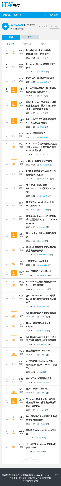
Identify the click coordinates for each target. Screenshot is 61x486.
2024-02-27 (30, 96)
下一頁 (35, 459)
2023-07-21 (30, 165)
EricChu (42, 355)
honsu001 (43, 210)
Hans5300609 (44, 179)
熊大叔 (42, 154)
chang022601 (44, 165)
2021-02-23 (30, 382)
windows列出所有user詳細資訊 (41, 312)
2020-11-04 (30, 424)
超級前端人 (43, 275)
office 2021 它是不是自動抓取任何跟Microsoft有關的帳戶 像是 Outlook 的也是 (41, 147)
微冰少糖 (42, 331)
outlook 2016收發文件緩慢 (39, 160)
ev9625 (42, 424)
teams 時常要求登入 (36, 133)
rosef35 (42, 227)
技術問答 (7, 14)
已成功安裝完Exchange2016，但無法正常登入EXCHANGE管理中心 (41, 364)
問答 (11, 37)
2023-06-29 (30, 196)
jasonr (41, 241)
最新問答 (10, 44)
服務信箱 (22, 478)
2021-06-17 (30, 372)
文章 (30, 37)
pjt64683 (43, 306)
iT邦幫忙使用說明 (30, 481)
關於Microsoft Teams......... (38, 388)
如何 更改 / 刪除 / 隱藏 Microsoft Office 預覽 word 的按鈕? (41, 188)
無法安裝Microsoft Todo (38, 350)
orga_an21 (43, 265)
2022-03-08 (30, 289)
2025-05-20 (30, 72)
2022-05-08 (30, 275)
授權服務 (13, 478)
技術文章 (17, 14)
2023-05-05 (30, 227)
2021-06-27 (30, 355)
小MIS (41, 96)
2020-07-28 (30, 451)
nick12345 (43, 196)
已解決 (43, 44)
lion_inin (42, 382)
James (41, 410)
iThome (46, 475)
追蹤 (54, 26)
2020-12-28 (30, 410)
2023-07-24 (30, 154)
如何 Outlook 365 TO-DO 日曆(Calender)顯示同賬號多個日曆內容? (41, 299)
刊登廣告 (54, 475)
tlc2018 (42, 72)
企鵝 (41, 451)
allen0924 (43, 137)
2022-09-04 (30, 255)
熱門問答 (27, 44)
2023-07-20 (30, 179)
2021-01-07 (30, 393)
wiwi (41, 372)
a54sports (43, 289)
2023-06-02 (30, 210)
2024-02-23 (30, 113)
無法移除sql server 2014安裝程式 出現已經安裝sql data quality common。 (41, 219)
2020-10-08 (30, 438)
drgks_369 (43, 82)
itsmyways (43, 344)
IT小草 (42, 58)
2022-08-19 (30, 265)
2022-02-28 (30, 306)
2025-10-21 (30, 58)
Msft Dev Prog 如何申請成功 (40, 78)
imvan (41, 438)
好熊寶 (42, 127)
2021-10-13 (30, 317)
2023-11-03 (30, 137)
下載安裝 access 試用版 (37, 261)
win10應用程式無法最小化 (38, 271)
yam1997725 (44, 255)
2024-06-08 (30, 82)
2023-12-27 (30, 127)
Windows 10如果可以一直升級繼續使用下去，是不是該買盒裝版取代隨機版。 (41, 402)
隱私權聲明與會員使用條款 (39, 478)
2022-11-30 (30, 241)
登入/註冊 (53, 14)
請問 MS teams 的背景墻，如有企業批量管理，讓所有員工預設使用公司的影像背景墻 (41, 105)
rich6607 (42, 317)
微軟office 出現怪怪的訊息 (39, 378)
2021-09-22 (30, 331)
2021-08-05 (30, 344)
